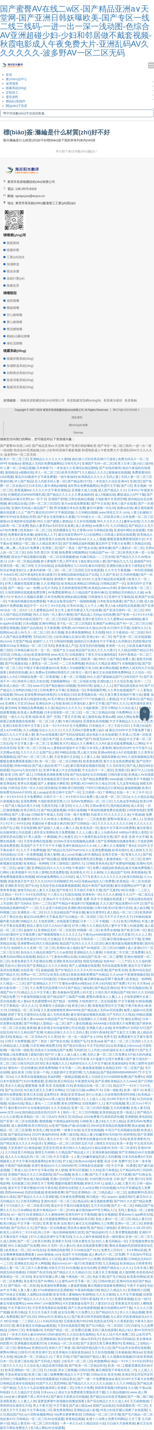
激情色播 (104, 548)
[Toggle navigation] (151, 65)
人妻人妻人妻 (26, 1290)
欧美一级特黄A (113, 1236)
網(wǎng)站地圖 (78, 425)
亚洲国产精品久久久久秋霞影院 (30, 1174)
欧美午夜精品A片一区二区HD (53, 1210)
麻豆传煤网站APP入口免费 (81, 1259)
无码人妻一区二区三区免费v (106, 1054)
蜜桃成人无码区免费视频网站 (42, 463)
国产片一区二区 (122, 1205)
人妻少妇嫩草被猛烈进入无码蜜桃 (97, 1156)
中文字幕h (60, 1405)
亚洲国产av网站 (104, 623)
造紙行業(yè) (15, 278)
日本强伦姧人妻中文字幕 (87, 703)
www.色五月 (59, 654)
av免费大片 (100, 525)
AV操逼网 (136, 925)
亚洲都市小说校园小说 (54, 1005)
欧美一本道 (124, 1143)
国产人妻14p (20, 814)
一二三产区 (123, 961)
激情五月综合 (105, 1143)
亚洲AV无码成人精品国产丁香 (32, 508)
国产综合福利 (79, 774)
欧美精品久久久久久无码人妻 (99, 477)
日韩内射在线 (117, 774)
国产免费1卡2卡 (124, 983)
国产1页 (126, 485)
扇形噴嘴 (13, 300)
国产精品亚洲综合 (106, 988)
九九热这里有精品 (125, 801)
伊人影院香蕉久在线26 (49, 539)
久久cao (13, 739)
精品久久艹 (44, 957)
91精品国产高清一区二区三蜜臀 (100, 957)
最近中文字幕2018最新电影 (70, 1205)
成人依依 (137, 805)
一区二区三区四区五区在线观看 (81, 570)
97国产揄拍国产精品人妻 (88, 1356)
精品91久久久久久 (68, 708)
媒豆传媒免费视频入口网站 (126, 743)
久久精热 (96, 872)
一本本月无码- (18, 1334)
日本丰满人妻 (143, 1268)
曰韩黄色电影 (136, 810)
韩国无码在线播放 (12, 1272)
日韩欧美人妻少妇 (92, 1121)
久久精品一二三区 (12, 983)
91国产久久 (44, 1383)
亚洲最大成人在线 (83, 490)
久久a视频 (30, 730)
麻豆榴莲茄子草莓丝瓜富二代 (116, 1370)
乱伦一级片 (142, 1299)
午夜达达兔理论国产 (61, 601)
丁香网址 (108, 792)
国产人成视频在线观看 (84, 965)
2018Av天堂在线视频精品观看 (74, 841)
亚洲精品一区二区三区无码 (35, 645)
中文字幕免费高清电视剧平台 (20, 899)
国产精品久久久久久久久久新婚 (39, 1299)
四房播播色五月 (64, 530)
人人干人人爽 (93, 605)
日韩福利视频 (63, 641)
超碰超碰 (47, 970)
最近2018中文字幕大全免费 (134, 1379)
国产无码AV (22, 903)
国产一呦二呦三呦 (139, 1396)
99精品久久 (28, 921)
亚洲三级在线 (23, 1361)
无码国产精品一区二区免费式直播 (67, 1330)
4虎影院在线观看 (128, 605)
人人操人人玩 (95, 1099)
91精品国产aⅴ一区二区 (105, 552)
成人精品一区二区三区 (122, 912)
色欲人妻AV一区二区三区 (113, 1219)
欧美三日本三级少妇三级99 (133, 463)
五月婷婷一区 (91, 792)
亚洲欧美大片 (59, 743)
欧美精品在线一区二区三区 (92, 1085)
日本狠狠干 (44, 468)
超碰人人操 (113, 1183)
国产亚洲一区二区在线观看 (131, 637)
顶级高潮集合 (110, 757)
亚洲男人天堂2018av (19, 703)
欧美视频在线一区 (90, 694)
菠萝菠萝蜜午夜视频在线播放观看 (61, 1401)
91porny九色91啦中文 (26, 770)
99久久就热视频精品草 (137, 757)
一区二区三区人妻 (48, 721)
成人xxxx (67, 854)
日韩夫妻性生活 (83, 1241)
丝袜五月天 (56, 1268)
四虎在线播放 (34, 1192)
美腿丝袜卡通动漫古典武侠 (50, 823)
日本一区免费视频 (29, 854)
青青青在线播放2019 (91, 1139)
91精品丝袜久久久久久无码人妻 (66, 1032)
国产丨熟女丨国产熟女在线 (78, 548)
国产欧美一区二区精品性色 (87, 1365)
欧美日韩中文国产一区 (64, 792)
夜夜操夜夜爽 (54, 1192)
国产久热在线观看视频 (83, 1308)
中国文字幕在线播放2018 (41, 668)
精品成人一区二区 (113, 1192)
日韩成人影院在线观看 (119, 534)
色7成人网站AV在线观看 (47, 1428)
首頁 (9, 74)
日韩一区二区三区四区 (43, 503)
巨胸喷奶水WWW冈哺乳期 (26, 494)
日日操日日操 (75, 1090)
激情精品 (11, 472)
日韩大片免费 (83, 1388)
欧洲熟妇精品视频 (73, 597)
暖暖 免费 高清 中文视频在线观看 (99, 899)
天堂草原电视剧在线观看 (49, 1308)
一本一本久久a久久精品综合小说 (82, 1423)
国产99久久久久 (117, 703)
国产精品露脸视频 (53, 810)
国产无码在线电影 (72, 734)
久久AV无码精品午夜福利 (35, 579)
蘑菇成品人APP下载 (131, 494)
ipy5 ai (102, 730)
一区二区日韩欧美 (68, 761)
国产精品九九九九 (119, 561)
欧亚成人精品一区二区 (15, 685)
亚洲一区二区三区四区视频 (90, 1108)
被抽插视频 (132, 788)
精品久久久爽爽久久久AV (88, 743)
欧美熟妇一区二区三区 (35, 530)
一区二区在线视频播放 (62, 557)
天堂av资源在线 (16, 1374)
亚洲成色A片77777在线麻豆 (84, 699)
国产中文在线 (100, 503)
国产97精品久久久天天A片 (73, 970)
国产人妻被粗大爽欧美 (53, 783)
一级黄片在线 (70, 1130)
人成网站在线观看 (39, 1294)
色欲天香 (98, 1276)
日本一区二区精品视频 (23, 561)
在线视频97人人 (93, 1103)
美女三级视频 (67, 1370)
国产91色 (31, 885)
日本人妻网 (40, 872)
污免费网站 (123, 712)
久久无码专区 (115, 765)
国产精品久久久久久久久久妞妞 (90, 1383)
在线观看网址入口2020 (71, 565)
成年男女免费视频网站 (83, 485)
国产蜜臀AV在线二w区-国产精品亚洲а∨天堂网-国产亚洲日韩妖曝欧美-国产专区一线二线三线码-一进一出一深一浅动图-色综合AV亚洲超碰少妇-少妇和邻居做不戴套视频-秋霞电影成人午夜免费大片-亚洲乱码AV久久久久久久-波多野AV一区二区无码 (76, 30)
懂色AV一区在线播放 (22, 1068)
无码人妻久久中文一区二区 (56, 1139)
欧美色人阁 (41, 1130)
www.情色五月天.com (114, 512)
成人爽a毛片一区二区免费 (107, 1254)
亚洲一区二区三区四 (31, 748)
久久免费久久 (84, 1312)
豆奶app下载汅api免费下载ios (49, 659)
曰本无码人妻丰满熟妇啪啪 (47, 485)
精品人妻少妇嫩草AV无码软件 (101, 1134)
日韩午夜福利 (99, 1032)
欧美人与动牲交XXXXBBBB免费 (104, 1076)
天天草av (143, 983)
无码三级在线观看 (104, 1330)
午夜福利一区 (81, 868)
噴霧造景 (13, 285)
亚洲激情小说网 (138, 1290)
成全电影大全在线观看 (101, 734)
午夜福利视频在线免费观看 (26, 601)
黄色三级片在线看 (123, 503)
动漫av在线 (16, 1103)
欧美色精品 (107, 1112)
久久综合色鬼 (123, 681)
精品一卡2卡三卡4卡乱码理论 (25, 894)
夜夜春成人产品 (66, 645)
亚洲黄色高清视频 (95, 721)
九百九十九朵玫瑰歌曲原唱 (36, 1388)
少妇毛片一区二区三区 (76, 1361)
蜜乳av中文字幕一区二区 (79, 1281)
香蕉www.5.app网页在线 (135, 1214)
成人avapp (40, 792)
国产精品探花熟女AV (128, 685)
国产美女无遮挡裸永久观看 (56, 517)
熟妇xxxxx (59, 1263)
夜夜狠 (31, 1028)
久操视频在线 (9, 801)
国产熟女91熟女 (74, 1045)
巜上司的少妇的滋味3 (103, 1050)
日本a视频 (30, 623)
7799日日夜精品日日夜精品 (104, 788)
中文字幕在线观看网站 (31, 1161)
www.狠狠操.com (48, 1254)
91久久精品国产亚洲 (28, 1032)
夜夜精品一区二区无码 (15, 1276)
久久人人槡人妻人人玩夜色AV (96, 832)
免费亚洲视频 (9, 628)
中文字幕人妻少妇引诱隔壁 (18, 1219)
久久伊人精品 (115, 1121)
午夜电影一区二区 (78, 1276)
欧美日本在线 (33, 1094)
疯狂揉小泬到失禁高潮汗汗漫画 (94, 459)
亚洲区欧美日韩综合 (59, 1081)
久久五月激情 (105, 1294)
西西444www (14, 1192)
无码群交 (80, 1050)
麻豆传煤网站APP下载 (131, 885)
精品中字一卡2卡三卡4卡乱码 (44, 605)
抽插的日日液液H (86, 641)
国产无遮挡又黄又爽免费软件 (101, 1343)
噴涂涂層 (13, 271)
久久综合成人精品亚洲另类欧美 (45, 1365)
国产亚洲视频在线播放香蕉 (116, 841)
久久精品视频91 (117, 1392)
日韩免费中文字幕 (52, 690)
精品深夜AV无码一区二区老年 (115, 1148)
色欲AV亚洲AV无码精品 (118, 1339)
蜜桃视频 (45, 1121)
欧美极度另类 (91, 1263)
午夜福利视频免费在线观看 (106, 810)
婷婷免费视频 (47, 1068)
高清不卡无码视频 (74, 1254)
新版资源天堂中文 (20, 881)
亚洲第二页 (50, 548)
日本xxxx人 (48, 1392)
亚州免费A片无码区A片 (129, 1028)
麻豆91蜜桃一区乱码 (101, 508)
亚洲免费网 (28, 801)
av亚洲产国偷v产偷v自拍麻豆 (69, 1125)
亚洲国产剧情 (57, 499)
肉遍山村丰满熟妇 (87, 854)
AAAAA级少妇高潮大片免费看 (114, 1023)
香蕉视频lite (22, 490)
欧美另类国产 (70, 472)
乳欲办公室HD (15, 965)
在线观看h (76, 654)
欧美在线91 (120, 850)
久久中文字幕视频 (117, 570)
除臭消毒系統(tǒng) (20, 380)
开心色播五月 (67, 837)
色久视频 (57, 632)
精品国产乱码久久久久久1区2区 (82, 943)
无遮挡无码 (49, 805)
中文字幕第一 (62, 1156)
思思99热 (60, 1383)
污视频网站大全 (23, 1379)
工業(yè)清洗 (15, 257)
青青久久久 (133, 854)
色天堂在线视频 (92, 1130)
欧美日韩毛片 (29, 810)
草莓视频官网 (96, 690)
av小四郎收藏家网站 (38, 1414)
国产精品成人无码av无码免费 (94, 614)
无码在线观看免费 (113, 965)
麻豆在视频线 (107, 1214)
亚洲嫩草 (23, 819)
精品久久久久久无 (29, 1059)
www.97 (38, 685)
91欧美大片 (99, 814)
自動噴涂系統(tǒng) (20, 373)
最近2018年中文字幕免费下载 (130, 730)
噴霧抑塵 (13, 250)
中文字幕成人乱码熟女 (115, 641)
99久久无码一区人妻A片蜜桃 (53, 614)
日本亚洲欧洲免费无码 (45, 1045)
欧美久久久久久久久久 (106, 877)
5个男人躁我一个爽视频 (40, 837)
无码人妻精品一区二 (132, 1210)
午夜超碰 (138, 814)
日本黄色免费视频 (71, 1196)
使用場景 (12, 83)
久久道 (49, 708)
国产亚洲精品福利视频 (78, 543)
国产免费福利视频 (121, 863)
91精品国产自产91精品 (60, 1019)
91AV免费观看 (33, 1081)
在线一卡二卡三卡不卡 (132, 792)
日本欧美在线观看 (109, 601)
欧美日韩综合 (37, 1125)
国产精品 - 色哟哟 (65, 1001)
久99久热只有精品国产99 (112, 992)
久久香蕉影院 (123, 1321)
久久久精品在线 (142, 797)
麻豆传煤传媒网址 (12, 1303)
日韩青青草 (143, 1263)
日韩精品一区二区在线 (63, 1343)
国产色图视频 (17, 659)
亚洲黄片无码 (61, 1241)
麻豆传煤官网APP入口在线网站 (80, 534)
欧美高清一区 (89, 828)
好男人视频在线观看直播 (22, 583)
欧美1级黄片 (47, 574)
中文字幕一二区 (70, 1068)
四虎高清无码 (103, 1321)
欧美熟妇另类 (26, 517)
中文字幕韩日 (129, 699)
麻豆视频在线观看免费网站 (106, 1285)
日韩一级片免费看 (76, 814)
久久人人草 (80, 805)
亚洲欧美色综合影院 (67, 961)
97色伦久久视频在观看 (27, 597)
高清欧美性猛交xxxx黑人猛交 (44, 1099)
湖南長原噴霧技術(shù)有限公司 (42, 400)
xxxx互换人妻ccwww (28, 1019)
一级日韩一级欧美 (20, 1050)
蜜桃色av (23, 1348)
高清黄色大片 (79, 872)
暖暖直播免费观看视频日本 (18, 761)
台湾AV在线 (74, 605)
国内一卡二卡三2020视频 (80, 1112)
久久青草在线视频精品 (30, 1076)
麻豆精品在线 (17, 503)
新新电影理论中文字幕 (108, 1005)
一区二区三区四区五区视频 (61, 619)
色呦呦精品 (31, 859)
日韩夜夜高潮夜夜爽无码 (51, 774)
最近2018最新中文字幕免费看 (35, 477)
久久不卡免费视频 (32, 850)
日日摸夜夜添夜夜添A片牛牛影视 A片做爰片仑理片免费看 (84, 1059)
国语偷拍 (50, 788)
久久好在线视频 (84, 521)
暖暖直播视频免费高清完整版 (81, 859)
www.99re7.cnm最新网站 (44, 1303)
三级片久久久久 (11, 1365)
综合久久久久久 (50, 730)
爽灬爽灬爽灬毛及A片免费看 (20, 548)
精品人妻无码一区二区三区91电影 (34, 1423)
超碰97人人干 (42, 641)
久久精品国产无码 (116, 872)
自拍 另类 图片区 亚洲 (42, 552)
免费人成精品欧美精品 (108, 868)
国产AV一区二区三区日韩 (134, 623)
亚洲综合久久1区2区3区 (134, 1228)
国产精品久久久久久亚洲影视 (37, 1196)
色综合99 (63, 1339)
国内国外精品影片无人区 (93, 1348)
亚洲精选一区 (76, 690)
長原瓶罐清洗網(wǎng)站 (84, 400)
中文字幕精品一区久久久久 (18, 1005)
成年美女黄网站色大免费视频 (54, 832)
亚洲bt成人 (104, 681)
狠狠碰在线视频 (119, 472)
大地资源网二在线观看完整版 (58, 921)
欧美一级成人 (126, 1112)
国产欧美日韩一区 (133, 930)
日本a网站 (24, 1210)
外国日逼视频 (76, 810)
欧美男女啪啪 (110, 930)
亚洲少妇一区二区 (98, 637)
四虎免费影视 (58, 872)
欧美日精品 (8, 1223)
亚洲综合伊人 (45, 703)
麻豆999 (10, 708)
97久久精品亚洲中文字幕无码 (50, 1236)
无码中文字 (115, 1019)
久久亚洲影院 (50, 583)
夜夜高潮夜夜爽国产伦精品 (89, 974)
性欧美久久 (30, 1339)
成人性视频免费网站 (53, 1219)
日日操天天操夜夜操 (121, 1423)
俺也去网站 (132, 1019)
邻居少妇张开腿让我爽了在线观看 (123, 1410)
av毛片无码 (49, 588)
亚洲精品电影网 (58, 1250)
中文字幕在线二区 (39, 1410)
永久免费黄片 (128, 1050)
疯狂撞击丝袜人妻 (93, 561)
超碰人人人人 (102, 685)
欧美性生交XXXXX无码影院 (36, 979)
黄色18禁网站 (70, 1103)
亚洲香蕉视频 (123, 1299)
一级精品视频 (71, 1076)
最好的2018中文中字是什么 (132, 748)
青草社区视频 (26, 783)
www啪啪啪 (132, 619)
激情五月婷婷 (44, 1152)
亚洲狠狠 (131, 1116)
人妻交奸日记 (104, 1303)
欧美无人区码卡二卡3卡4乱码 (21, 1232)
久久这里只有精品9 (52, 908)
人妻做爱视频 (76, 1285)
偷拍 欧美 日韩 (21, 1072)
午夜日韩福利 (72, 721)
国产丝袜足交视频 (12, 1294)
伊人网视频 (42, 1263)
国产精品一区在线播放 (50, 1228)
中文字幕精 (126, 1001)
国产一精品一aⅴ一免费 (24, 588)
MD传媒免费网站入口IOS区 (55, 877)
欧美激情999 (40, 654)
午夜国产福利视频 (17, 1165)
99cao (18, 694)
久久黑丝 (54, 1037)
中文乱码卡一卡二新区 (97, 770)
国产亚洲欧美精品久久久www (115, 1081)
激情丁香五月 (9, 939)
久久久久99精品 (124, 1383)
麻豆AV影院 (96, 565)
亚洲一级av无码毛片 (86, 1339)
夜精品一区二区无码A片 (29, 1037)
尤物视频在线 (131, 663)
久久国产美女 (109, 574)
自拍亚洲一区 (29, 970)
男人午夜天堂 (42, 1405)
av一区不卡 (38, 499)
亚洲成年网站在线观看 (129, 530)
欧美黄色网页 (92, 761)
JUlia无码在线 (52, 1321)
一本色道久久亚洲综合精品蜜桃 (75, 468)
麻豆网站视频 (108, 668)
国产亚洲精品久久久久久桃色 (46, 965)
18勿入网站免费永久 (131, 717)
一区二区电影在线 (83, 681)
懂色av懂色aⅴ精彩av (76, 983)
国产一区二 (25, 1241)
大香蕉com (84, 530)
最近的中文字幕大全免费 (112, 543)
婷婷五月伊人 (94, 1183)
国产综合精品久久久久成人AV (107, 1401)
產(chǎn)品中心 (16, 79)
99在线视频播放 (47, 1379)
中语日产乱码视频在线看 (122, 1130)
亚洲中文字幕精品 (120, 597)
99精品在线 (68, 752)
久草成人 (125, 734)
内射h (135, 1325)
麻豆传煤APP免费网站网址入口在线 (36, 1259)
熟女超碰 (138, 1125)
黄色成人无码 (116, 1139)
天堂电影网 (28, 828)
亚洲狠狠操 (48, 1339)
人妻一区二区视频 (72, 677)
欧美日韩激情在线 (33, 699)
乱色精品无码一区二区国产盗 (123, 1068)
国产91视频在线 (16, 663)
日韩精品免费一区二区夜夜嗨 (38, 677)
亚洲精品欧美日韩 (81, 1219)
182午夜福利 (28, 574)
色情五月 (64, 1116)
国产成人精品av (80, 1405)
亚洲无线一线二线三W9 (16, 565)
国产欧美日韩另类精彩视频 (90, 1316)
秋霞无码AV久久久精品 (109, 739)
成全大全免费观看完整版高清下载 (81, 1392)
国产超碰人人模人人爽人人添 (58, 828)
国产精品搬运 (50, 859)
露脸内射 (36, 1054)
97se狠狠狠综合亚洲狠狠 (55, 1290)
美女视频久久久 (57, 1063)
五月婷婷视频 (129, 574)
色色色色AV (144, 1272)
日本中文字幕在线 (40, 1170)
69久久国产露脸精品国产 (104, 677)
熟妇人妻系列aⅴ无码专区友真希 (52, 525)
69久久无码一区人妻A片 (58, 1245)
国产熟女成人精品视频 (33, 1179)
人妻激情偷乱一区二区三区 (122, 859)
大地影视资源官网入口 (53, 801)
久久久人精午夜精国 (87, 1236)
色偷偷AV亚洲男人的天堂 (75, 992)
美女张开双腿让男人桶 (48, 1276)
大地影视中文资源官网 (110, 499)
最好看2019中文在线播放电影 (28, 1108)
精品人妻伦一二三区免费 (42, 1103)
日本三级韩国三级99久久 (67, 863)
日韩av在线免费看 (70, 979)
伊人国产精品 (23, 481)
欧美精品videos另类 (102, 588)
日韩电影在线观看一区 (93, 1165)
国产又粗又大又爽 (122, 1032)
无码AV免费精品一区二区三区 (91, 801)
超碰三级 (23, 868)
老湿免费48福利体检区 (40, 694)
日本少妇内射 (101, 983)
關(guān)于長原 (16, 106)
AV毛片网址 (55, 699)
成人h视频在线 (105, 494)
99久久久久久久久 (109, 521)
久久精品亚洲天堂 (48, 543)
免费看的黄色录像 (20, 534)
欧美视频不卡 (21, 872)
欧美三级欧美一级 (84, 659)
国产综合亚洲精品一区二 (82, 1192)
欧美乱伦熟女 (59, 974)
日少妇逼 (50, 1370)
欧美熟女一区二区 (18, 1250)
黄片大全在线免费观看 (118, 761)
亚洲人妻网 (51, 854)
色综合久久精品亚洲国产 (103, 663)
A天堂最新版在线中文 (78, 1303)
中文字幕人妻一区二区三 (31, 743)
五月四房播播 (119, 1108)
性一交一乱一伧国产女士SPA (82, 1037)
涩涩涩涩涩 (50, 1148)
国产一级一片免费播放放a (95, 1379)
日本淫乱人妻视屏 (98, 748)
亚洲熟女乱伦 (23, 1263)
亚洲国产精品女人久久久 (115, 1268)
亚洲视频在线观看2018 (30, 1343)
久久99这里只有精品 (19, 1152)
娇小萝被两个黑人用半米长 (60, 561)
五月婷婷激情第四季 (73, 588)
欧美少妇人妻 (81, 1005)
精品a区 (83, 1201)
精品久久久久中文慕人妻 (17, 734)
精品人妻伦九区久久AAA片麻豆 (48, 925)
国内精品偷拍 (119, 805)
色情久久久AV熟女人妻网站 (50, 819)
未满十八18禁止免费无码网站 (106, 1419)
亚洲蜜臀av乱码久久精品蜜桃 (37, 943)
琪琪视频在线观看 (114, 1259)
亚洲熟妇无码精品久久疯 (126, 592)
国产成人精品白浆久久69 (22, 805)
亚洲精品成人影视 (86, 1410)
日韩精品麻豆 (23, 650)
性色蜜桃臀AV (41, 1001)
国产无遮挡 (111, 890)
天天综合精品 (43, 565)
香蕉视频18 (34, 1330)
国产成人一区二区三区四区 (123, 1041)
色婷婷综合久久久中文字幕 (88, 1063)
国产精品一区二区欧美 (23, 1285)
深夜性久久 (139, 628)
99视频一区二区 (88, 930)
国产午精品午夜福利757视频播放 (75, 903)
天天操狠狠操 (139, 1401)
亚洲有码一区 (91, 894)
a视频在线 (26, 472)
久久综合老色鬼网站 (81, 1334)
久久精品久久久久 (94, 472)
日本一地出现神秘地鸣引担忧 (63, 1232)
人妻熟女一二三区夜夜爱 (88, 819)
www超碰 (115, 779)
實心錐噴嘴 (14, 322)
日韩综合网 (86, 1370)
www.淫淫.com (10, 1112)
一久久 (114, 921)
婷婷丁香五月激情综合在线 (26, 1014)
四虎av (77, 1116)
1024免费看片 (93, 1116)
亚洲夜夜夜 (8, 1401)
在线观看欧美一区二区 (131, 1405)
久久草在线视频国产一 (122, 690)
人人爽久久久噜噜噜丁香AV (116, 845)
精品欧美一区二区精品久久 (33, 1356)
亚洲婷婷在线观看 (22, 521)
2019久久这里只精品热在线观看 (104, 579)
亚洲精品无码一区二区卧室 (56, 930)
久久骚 (132, 1388)
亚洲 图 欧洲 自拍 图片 (58, 1223)
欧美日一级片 (81, 672)
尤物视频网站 (59, 681)
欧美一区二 (116, 1365)
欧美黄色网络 (136, 1276)
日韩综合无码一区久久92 (25, 788)
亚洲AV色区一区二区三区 (58, 1201)
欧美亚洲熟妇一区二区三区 (23, 1370)
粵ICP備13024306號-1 (126, 409)
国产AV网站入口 (49, 1281)
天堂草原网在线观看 (38, 841)
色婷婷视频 (70, 1299)
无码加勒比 (8, 854)
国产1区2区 (28, 1316)
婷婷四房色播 (18, 672)
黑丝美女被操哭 (78, 1228)
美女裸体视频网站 (77, 632)
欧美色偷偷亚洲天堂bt (53, 779)
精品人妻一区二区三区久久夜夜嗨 (23, 1268)
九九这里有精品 (127, 783)
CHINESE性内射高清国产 (23, 619)
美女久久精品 (14, 1085)
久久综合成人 (127, 708)
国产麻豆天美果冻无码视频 (69, 1396)
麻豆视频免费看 (101, 1201)
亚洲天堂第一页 (113, 854)
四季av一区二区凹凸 (34, 974)
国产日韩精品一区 (83, 823)
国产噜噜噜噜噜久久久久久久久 (59, 934)
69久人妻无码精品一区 (111, 1241)
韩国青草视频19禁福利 (110, 1388)
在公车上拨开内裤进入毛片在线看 (78, 610)
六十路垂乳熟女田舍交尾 (95, 837)
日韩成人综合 (20, 654)
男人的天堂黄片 (123, 934)
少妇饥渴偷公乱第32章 (69, 637)
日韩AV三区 (16, 1330)
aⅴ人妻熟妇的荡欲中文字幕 (66, 748)
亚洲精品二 (130, 1343)
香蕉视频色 (139, 872)
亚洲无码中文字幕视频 (80, 1214)
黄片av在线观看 (47, 734)
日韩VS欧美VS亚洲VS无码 (113, 908)
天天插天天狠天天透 (88, 890)
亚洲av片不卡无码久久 (58, 899)
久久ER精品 (118, 525)
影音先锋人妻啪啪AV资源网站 (74, 1294)
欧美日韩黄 (42, 1241)
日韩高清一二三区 (93, 939)
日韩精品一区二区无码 (23, 1010)
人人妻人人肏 (90, 757)
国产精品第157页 (79, 481)
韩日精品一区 (95, 1196)
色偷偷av (14, 463)
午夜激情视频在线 (136, 974)
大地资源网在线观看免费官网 (25, 592)
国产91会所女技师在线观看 (131, 1348)
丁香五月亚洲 (70, 717)
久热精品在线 (141, 543)
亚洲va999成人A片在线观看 (117, 752)
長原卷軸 (130, 400)
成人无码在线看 (58, 1014)
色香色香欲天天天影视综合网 (31, 961)
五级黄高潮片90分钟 (78, 1321)
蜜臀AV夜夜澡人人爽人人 (124, 819)
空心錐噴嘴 (14, 315)
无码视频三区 (20, 1183)
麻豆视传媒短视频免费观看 (124, 943)
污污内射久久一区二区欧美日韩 (98, 517)
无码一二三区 (41, 903)
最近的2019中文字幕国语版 (54, 512)
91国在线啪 (73, 894)
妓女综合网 (88, 1268)
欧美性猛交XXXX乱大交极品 (40, 939)
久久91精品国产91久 (85, 1250)
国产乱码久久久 (22, 1228)
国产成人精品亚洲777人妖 (50, 765)
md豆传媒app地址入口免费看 (94, 881)
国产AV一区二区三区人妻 (35, 757)
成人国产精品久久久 (112, 490)
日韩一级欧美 (112, 1090)
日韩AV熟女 (106, 1281)
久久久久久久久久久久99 (114, 823)
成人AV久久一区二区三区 (31, 632)
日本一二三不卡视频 (94, 921)
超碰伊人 (30, 930)
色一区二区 (47, 761)
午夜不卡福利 (136, 1285)
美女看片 (30, 1281)
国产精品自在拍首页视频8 (108, 1396)
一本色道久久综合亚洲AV (110, 481)
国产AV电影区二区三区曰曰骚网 (103, 948)
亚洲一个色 (41, 1072)
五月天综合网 (100, 1205)
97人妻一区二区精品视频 (17, 468)
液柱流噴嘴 (14, 343)
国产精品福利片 (96, 1232)
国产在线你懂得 (110, 468)
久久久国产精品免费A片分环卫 (121, 903)
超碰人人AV (8, 677)
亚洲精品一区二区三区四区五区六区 (69, 1143)
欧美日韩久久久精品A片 (76, 1148)
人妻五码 (64, 805)
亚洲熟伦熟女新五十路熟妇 (125, 565)
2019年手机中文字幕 (120, 1099)
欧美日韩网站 (130, 921)
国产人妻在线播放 (79, 1023)
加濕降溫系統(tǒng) (20, 365)
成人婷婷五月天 (141, 850)
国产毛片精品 (115, 1276)
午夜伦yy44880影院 (96, 934)
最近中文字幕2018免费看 (117, 828)
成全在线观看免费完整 (91, 1245)
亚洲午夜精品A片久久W (79, 845)
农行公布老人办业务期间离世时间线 (111, 1094)
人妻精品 (112, 699)
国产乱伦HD (13, 1090)
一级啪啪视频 (86, 601)
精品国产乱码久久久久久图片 (95, 650)
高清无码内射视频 (91, 645)
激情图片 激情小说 (67, 579)
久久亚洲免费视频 (97, 850)
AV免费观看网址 (59, 592)
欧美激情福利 (117, 1063)
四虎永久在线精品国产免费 (53, 1050)
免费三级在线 (69, 1134)
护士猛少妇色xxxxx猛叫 (79, 1161)
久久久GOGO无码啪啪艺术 (53, 881)
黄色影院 (145, 1116)
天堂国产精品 (22, 641)
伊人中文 (106, 1299)
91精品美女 (68, 1379)
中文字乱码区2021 (99, 1045)
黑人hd (110, 605)
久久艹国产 (26, 512)
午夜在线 (51, 1188)
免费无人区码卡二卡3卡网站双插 (123, 1250)
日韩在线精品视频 (80, 499)
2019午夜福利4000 (45, 1134)
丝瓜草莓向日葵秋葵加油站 (71, 1352)
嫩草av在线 (132, 521)
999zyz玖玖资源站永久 (54, 1316)
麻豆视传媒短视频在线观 (87, 765)
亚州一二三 (142, 681)
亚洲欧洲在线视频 (80, 908)
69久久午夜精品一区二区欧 (125, 632)
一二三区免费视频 (71, 663)
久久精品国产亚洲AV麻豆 (89, 592)
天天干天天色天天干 (118, 917)
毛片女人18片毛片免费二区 (115, 1334)
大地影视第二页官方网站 (100, 708)
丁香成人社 (19, 1170)
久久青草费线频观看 (123, 1232)
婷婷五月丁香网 (42, 1183)
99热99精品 (22, 765)
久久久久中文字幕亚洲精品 (51, 490)
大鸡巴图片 (97, 1179)
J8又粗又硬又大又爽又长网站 (43, 1090)
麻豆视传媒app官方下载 (123, 939)
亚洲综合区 (39, 1348)
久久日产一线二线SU (137, 894)
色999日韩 (84, 685)
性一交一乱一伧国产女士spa (54, 650)
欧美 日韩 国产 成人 (18, 774)
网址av (137, 1352)
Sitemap (78, 432)
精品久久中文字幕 (76, 1374)
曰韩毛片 (24, 1352)
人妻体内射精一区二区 (42, 570)
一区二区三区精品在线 (98, 712)
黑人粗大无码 (86, 752)
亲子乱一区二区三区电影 (74, 623)
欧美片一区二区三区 (14, 459)
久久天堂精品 (60, 1108)
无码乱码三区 (42, 637)
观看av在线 (125, 508)
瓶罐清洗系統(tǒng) (20, 387)
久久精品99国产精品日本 (135, 650)
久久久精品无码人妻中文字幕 (107, 925)
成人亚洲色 (83, 525)
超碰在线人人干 (45, 534)
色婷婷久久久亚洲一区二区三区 (33, 948)
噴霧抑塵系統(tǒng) (20, 358)
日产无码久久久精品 (120, 1014)
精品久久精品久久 (113, 1290)
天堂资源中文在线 (66, 757)
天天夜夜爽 (51, 628)
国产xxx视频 (61, 1174)
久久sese (116, 974)
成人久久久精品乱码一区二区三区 (28, 1156)
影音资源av (76, 1094)
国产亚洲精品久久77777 (43, 983)
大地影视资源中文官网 (20, 779)
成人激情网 (19, 1125)
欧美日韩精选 (133, 877)
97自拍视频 (108, 1188)
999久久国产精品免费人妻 (116, 659)
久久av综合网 (88, 1188)
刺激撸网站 (101, 1361)
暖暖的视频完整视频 (69, 1183)
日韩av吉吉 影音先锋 (105, 1374)
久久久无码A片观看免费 (80, 730)
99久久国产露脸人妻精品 (54, 521)
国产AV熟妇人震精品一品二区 (44, 1023)
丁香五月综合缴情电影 (100, 654)
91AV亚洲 (100, 970)
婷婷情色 (129, 1134)
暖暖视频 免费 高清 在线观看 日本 (48, 1085)
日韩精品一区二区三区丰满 (101, 1414)
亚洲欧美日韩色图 (70, 788)
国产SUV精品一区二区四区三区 (81, 917)
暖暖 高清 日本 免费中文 (114, 1161)
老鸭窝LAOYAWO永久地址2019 (83, 628)
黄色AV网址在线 (65, 957)
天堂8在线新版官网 (70, 1325)
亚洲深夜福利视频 (104, 1152)
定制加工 (12, 92)
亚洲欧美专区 (14, 885)
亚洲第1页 (122, 770)
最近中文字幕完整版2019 (25, 1188)
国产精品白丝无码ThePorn (65, 850)
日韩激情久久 (97, 597)
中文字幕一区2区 (29, 1223)
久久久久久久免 (119, 814)
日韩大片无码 (26, 1139)
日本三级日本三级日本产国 (39, 739)
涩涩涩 (4, 654)
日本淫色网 (52, 597)
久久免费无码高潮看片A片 (48, 988)
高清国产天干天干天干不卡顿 (40, 845)
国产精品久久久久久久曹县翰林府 (70, 494)
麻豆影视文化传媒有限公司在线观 (61, 1028)
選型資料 (12, 97)
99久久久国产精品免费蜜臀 (89, 779)
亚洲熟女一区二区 (29, 912)
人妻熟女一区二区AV (43, 663)
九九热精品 (91, 1072)
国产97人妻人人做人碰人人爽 (65, 1054)
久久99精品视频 (86, 512)
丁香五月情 (61, 1356)
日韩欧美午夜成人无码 (46, 814)
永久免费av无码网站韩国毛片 (50, 672)
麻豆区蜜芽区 (95, 912)
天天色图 (98, 632)
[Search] (77, 113)
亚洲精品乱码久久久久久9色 (51, 868)
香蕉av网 (108, 717)
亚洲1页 (135, 481)
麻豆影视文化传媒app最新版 (36, 1325)
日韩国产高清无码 (39, 1272)
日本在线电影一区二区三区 (62, 712)
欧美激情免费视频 (53, 1285)
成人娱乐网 (141, 908)
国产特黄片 (64, 890)
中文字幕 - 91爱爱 (123, 1165)
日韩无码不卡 (132, 677)
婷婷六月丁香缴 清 (62, 1348)
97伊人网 (78, 925)
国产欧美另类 (118, 970)
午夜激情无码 (84, 1081)
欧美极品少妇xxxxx (127, 1045)
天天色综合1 (70, 939)
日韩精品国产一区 (112, 583)
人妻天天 (128, 1183)
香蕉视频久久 (75, 1099)
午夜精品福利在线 (65, 1121)
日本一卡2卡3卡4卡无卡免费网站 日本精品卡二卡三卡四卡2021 (87, 725)
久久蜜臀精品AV (41, 610)
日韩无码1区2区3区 (30, 1063)
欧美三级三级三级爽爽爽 (45, 1374)
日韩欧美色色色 (97, 863)
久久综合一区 (141, 672)
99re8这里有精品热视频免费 (110, 1125)
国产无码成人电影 (46, 1361)
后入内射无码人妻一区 (50, 481)
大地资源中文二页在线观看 (97, 1001)
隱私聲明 (77, 417)
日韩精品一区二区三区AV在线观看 (40, 1419)
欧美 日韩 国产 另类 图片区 (125, 1179)
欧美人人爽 (80, 1174)
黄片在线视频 (115, 1103)
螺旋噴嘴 (13, 308)
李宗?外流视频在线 (134, 988)
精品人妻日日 (141, 1219)
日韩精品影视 (102, 530)
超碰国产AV (142, 561)
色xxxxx (5, 641)
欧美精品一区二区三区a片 (38, 1116)
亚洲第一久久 (115, 645)
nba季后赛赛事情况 (67, 1414)
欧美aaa (96, 1041)
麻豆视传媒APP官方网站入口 (96, 1210)
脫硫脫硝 (13, 243)
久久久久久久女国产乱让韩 (39, 752)
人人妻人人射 (26, 1401)
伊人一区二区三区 (47, 472)
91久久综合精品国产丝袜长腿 (64, 912)
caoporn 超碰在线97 (120, 1196)
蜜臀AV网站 (13, 1339)
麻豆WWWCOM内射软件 (47, 1334)
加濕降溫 (13, 264)
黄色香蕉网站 (62, 1410)
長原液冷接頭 (112, 400)
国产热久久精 (133, 601)
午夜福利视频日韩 (86, 1290)
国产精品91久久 (107, 1312)
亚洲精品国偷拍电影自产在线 (77, 574)
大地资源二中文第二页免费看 (123, 952)
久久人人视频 (96, 539)
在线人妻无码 (140, 1108)
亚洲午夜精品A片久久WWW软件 (54, 1165)
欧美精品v (127, 1263)
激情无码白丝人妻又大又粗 (36, 890)
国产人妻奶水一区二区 (128, 548)
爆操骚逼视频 (91, 1068)
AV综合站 (39, 1250)
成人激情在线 (91, 717)
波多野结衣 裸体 (55, 1094)
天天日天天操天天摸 (42, 1312)
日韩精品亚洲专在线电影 (17, 1383)
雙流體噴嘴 (14, 329)
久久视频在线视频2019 (123, 1356)
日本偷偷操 (123, 1352)
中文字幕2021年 (19, 1308)
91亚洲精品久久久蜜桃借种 (45, 1214)
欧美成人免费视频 (29, 712)
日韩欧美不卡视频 (136, 779)
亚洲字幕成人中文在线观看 (61, 770)
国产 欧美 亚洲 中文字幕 (131, 837)
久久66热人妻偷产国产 (75, 739)
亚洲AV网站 (47, 623)
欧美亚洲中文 (41, 1352)
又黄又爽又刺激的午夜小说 (123, 694)
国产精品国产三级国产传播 (65, 997)
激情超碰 (34, 1148)
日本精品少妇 (66, 694)
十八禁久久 (55, 894)
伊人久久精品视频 (132, 1312)
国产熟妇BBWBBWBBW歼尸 (120, 1072)
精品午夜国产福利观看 (97, 885)
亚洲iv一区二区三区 (128, 1223)
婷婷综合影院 (68, 1188)
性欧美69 (62, 703)
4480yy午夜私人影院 (133, 832)
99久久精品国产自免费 (24, 1245)
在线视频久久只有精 (92, 1019)
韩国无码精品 (92, 961)
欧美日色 (55, 1161)
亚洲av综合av (75, 539)
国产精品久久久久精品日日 (72, 1272)
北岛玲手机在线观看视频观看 (60, 885)
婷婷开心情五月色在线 (33, 681)
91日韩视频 (98, 774)
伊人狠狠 (61, 1170)
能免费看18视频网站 (73, 552)
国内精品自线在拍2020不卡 (41, 1112)
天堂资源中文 (17, 1148)
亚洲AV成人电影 (67, 948)
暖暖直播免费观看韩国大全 (125, 539)
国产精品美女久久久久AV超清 (21, 1143)
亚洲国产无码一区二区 (97, 463)
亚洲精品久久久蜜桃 (88, 952)
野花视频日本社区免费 (69, 508)
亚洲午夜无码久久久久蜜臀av (102, 619)
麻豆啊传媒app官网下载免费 (104, 979)
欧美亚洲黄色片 (138, 1139)
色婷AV (108, 961)
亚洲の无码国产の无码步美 (68, 1179)
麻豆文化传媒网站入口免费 (94, 1223)
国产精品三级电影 (80, 988)
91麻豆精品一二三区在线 (97, 557)
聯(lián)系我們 (15, 101)
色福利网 (53, 1076)
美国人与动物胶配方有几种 (78, 668)
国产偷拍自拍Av (19, 1134)
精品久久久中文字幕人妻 (38, 992)
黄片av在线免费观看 (75, 503)
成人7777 (82, 877)
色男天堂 (110, 1037)
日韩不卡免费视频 (17, 1041)
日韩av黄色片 (99, 805)
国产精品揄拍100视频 (60, 685)
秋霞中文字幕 (110, 485)
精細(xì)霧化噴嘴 (18, 336)
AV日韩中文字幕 (118, 628)
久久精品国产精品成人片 (72, 1152)
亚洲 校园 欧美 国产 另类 (42, 717)
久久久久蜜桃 (112, 894)
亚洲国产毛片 (80, 1041)
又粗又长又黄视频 (104, 1272)
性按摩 (54, 1130)
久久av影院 (64, 952)
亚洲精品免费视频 (30, 708)
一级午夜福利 (67, 477)
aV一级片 (17, 1214)
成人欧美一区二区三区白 (112, 797)
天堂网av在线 (9, 752)
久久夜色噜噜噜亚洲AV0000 (60, 1010)
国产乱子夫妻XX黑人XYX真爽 (110, 1174)
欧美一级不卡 (133, 1090)
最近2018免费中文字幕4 (40, 917)
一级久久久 (16, 717)
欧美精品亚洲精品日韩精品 (80, 583)
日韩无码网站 (29, 1201)
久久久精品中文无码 (25, 1392)
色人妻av (23, 1001)
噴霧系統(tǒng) (16, 88)
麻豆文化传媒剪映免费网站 (111, 672)
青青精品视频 (74, 1419)
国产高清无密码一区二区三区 (123, 610)
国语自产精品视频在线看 (28, 557)
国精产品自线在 (31, 628)
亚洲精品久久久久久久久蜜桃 (50, 459)
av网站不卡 (94, 1090)
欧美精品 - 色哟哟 (36, 863)
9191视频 (72, 1268)
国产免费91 (136, 1076)
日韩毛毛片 (72, 463)
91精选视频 (143, 1001)
